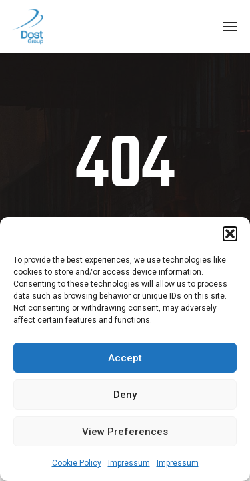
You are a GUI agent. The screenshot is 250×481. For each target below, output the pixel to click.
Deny (125, 395)
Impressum (129, 463)
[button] (230, 233)
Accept (125, 358)
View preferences (125, 432)
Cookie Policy (76, 463)
